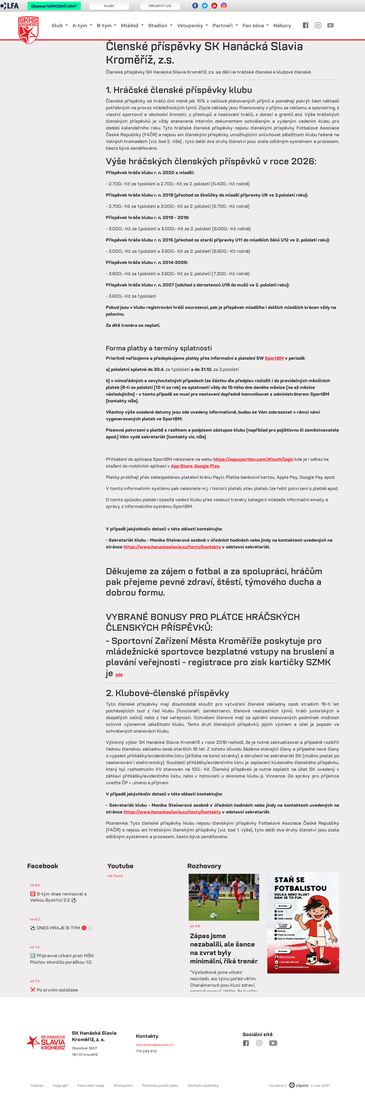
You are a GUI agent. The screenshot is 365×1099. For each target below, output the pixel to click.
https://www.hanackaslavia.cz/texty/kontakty (172, 547)
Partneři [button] (223, 25)
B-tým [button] (105, 25)
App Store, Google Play (195, 466)
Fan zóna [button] (254, 25)
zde (119, 674)
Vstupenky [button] (190, 25)
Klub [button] (58, 25)
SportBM (274, 358)
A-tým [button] (80, 25)
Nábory (282, 25)
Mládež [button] (130, 25)
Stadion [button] (158, 25)
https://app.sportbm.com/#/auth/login (253, 459)
